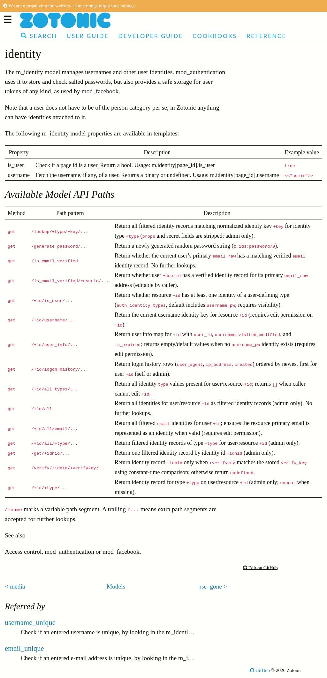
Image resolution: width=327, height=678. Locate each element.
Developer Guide (150, 35)
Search (39, 35)
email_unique (24, 648)
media (17, 586)
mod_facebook (99, 91)
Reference (266, 35)
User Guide (87, 35)
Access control (23, 551)
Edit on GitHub (260, 567)
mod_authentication (200, 72)
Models (116, 586)
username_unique (30, 623)
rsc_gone (211, 586)
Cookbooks (215, 35)
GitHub (260, 670)
